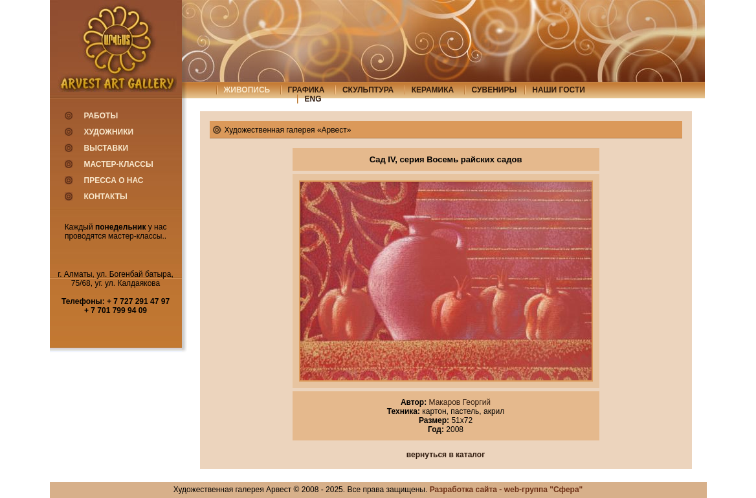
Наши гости (558, 89)
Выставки (106, 148)
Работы (101, 115)
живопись (247, 89)
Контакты (106, 196)
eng (313, 98)
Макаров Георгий (459, 402)
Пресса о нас (114, 180)
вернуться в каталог (445, 454)
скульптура (368, 89)
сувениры (494, 89)
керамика (433, 89)
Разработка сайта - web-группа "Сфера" (506, 489)
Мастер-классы (118, 164)
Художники (109, 131)
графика (306, 89)
